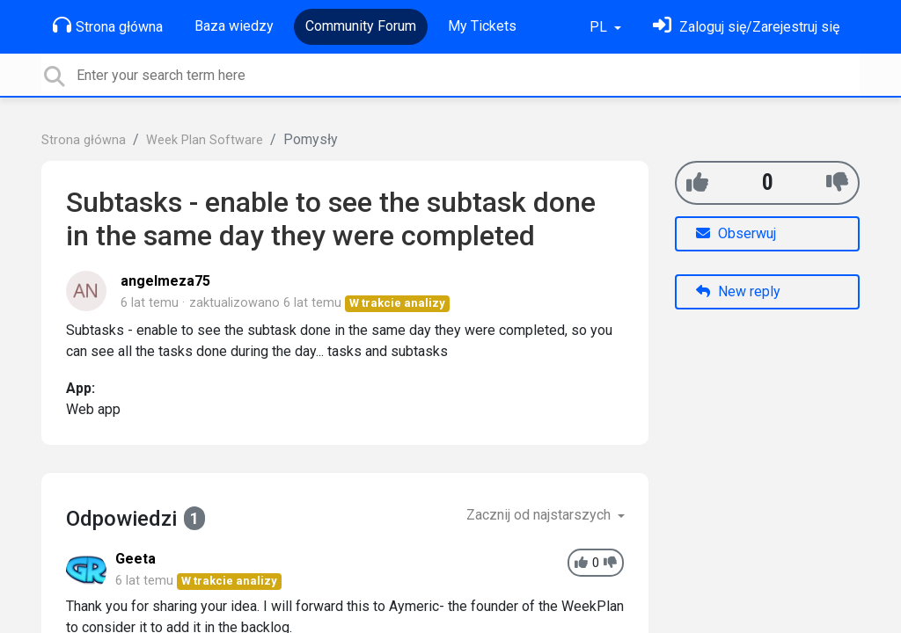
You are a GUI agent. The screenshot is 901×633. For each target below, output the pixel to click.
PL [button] (600, 26)
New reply (738, 291)
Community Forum (360, 26)
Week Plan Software (204, 140)
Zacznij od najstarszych (540, 514)
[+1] (697, 182)
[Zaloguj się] (746, 27)
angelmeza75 (165, 281)
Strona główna (108, 25)
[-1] (837, 182)
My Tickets (482, 26)
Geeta (135, 558)
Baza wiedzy (234, 26)
